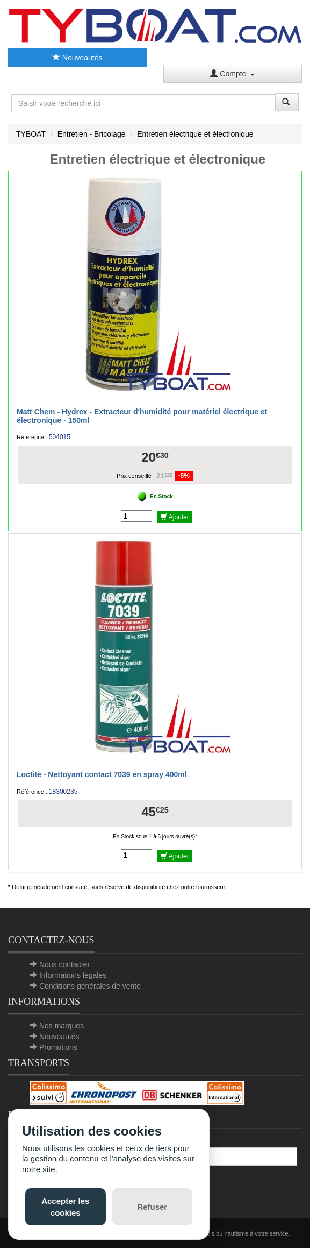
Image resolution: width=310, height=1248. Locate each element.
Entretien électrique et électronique (195, 134)
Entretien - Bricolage (91, 134)
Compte (232, 73)
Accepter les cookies (65, 1206)
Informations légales (72, 975)
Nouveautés (78, 57)
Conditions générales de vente (90, 986)
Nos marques (61, 1025)
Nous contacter (64, 964)
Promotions (58, 1047)
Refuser (152, 1206)
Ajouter (175, 517)
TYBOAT (31, 134)
